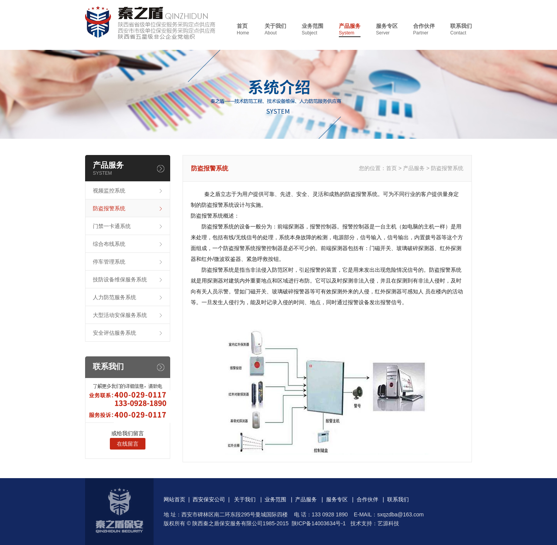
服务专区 (387, 29)
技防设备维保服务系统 (120, 279)
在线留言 (127, 444)
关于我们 (275, 29)
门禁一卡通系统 (112, 226)
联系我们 (461, 29)
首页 (243, 29)
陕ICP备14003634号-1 (319, 523)
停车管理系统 (109, 262)
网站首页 (174, 499)
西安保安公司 (209, 499)
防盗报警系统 (109, 208)
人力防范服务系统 (114, 297)
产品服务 (350, 29)
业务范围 (312, 29)
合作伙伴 (424, 29)
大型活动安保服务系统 (120, 315)
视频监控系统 (109, 190)
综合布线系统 (109, 244)
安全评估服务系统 (114, 333)
